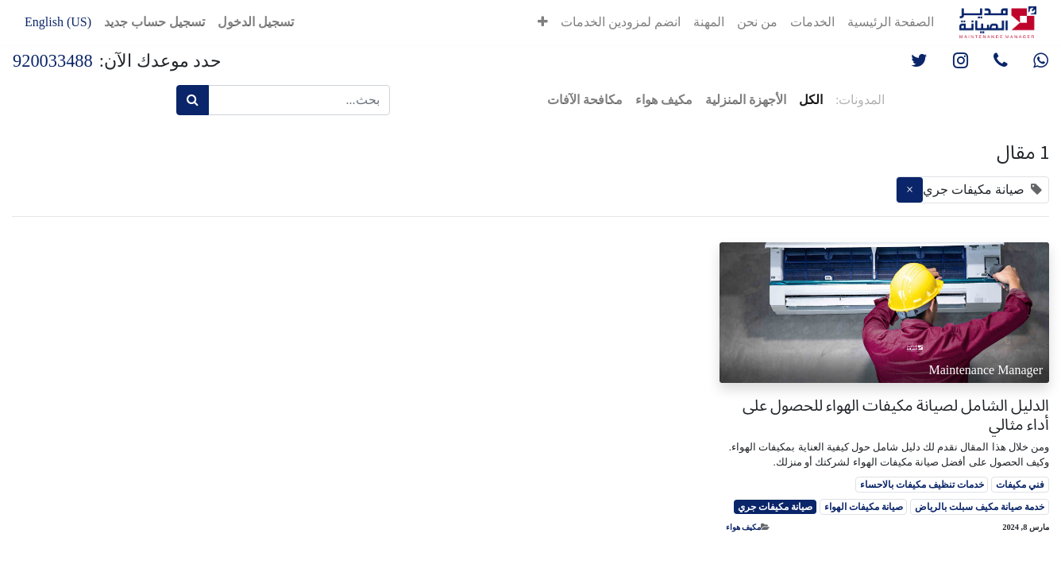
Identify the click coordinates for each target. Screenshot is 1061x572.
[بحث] (192, 100)
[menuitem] (890, 22)
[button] (542, 22)
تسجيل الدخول (256, 22)
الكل (811, 99)
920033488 (53, 61)
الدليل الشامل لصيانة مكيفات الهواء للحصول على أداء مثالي (896, 415)
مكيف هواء (744, 527)
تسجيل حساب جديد (154, 22)
